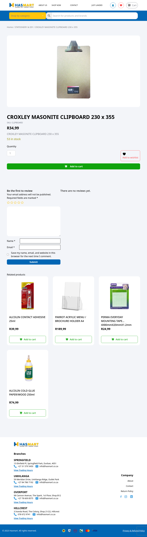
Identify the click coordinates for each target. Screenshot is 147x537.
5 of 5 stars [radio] (22, 202)
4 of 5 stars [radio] (18, 202)
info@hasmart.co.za (48, 466)
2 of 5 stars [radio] (11, 202)
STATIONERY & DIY (24, 27)
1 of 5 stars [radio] (8, 202)
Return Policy (127, 491)
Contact (129, 486)
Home (10, 27)
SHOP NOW (56, 5)
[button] (27, 339)
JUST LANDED (97, 5)
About (130, 480)
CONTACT (74, 5)
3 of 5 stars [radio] (15, 202)
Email (11, 247)
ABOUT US (43, 5)
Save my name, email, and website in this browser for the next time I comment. (33, 254)
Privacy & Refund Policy (134, 530)
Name (11, 241)
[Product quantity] (11, 153)
